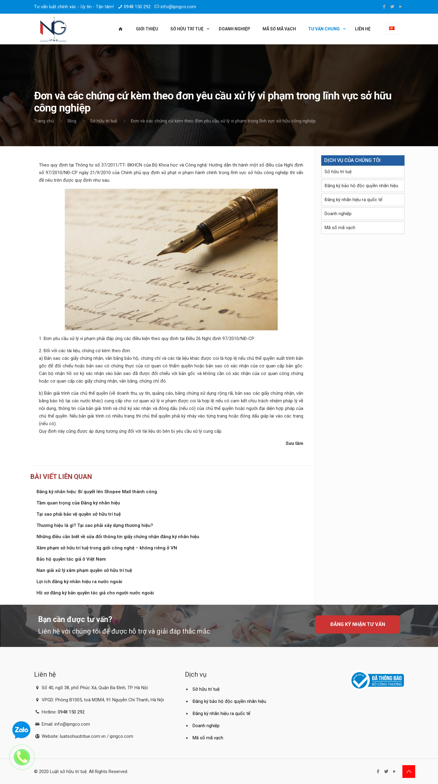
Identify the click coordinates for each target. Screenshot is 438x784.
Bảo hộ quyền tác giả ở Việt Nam (71, 559)
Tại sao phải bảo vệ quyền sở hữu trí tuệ (78, 514)
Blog (72, 121)
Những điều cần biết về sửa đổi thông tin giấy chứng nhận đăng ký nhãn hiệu (117, 536)
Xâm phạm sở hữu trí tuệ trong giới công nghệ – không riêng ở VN (106, 548)
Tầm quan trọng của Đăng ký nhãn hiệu (78, 503)
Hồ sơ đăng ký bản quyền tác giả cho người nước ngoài (95, 593)
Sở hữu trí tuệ (103, 121)
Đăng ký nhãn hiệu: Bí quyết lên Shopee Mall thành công (96, 491)
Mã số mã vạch (340, 227)
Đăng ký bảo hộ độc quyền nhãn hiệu (361, 185)
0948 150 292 (137, 6)
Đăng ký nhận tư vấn (357, 624)
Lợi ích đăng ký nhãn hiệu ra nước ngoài (79, 581)
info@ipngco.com (178, 6)
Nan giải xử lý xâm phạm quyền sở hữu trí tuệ (84, 570)
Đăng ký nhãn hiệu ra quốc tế (353, 199)
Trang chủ (44, 121)
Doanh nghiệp (338, 213)
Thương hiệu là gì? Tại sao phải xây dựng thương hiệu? (94, 525)
